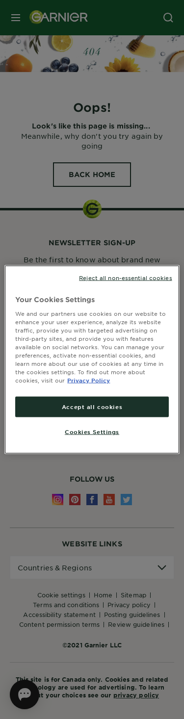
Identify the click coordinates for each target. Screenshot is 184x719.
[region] (91, 359)
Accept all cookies (92, 406)
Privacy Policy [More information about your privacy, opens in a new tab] (88, 380)
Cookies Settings (92, 431)
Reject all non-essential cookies (125, 277)
